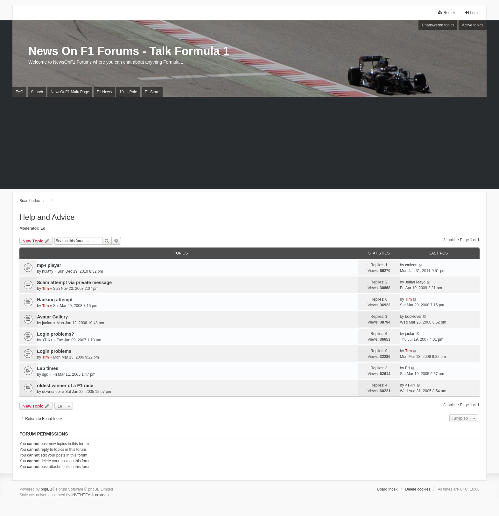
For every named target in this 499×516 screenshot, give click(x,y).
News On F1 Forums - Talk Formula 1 (128, 51)
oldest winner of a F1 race (65, 385)
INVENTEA (80, 495)
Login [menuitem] (471, 12)
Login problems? (55, 334)
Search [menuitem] (37, 92)
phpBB (46, 489)
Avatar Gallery (52, 316)
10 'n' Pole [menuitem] (128, 92)
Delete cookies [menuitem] (417, 489)
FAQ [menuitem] (19, 92)
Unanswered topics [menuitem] (438, 25)
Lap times (47, 368)
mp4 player (49, 265)
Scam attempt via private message (74, 282)
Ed (42, 228)
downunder (51, 391)
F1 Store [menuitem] (152, 92)
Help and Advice (46, 217)
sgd (45, 374)
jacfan (47, 323)
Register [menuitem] (448, 12)
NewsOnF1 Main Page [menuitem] (70, 92)
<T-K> (47, 340)
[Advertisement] (249, 144)
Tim (45, 288)
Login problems (54, 351)
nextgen (102, 495)
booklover (413, 316)
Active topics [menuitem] (472, 25)
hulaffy (47, 271)
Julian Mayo (415, 282)
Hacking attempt (55, 299)
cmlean (411, 265)
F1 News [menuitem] (104, 92)
